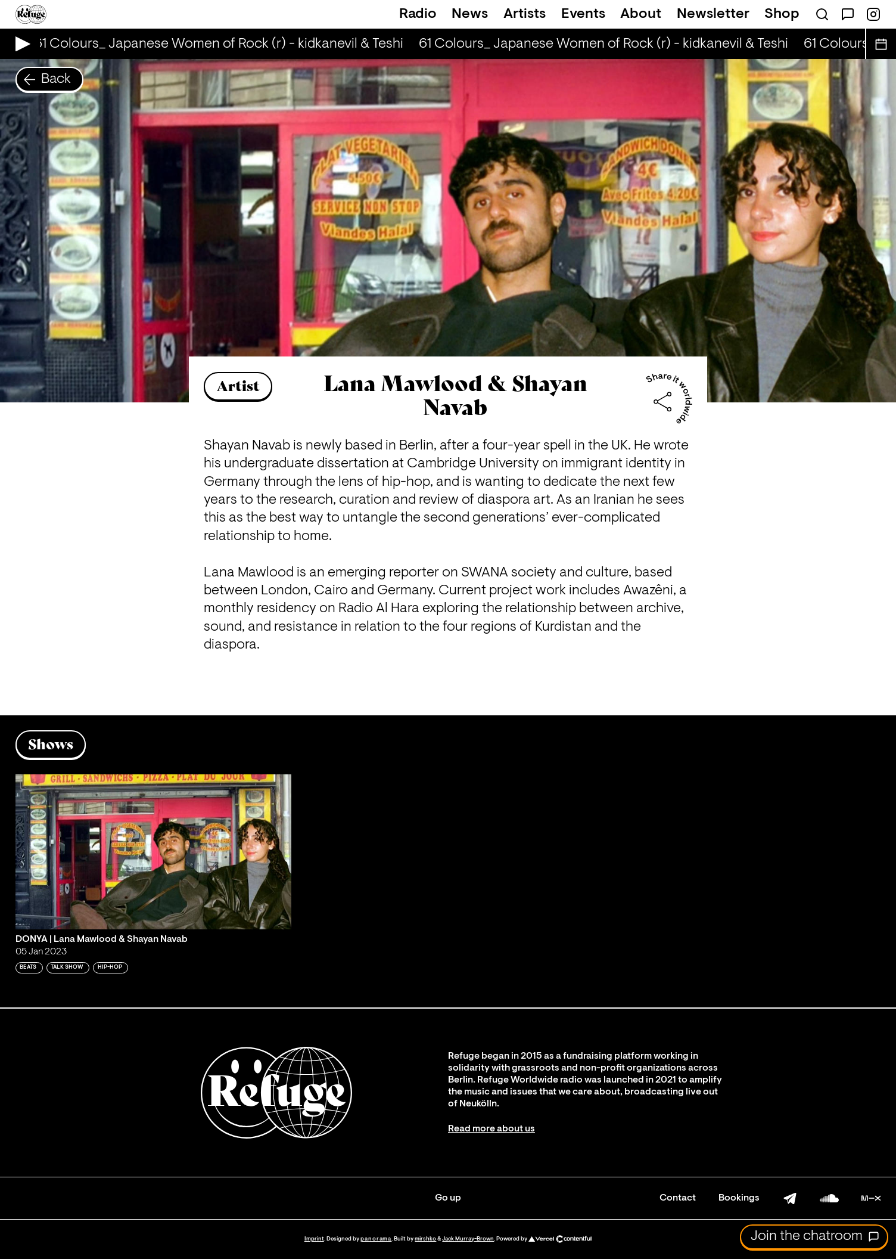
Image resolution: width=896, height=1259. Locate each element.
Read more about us (491, 1129)
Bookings (739, 1198)
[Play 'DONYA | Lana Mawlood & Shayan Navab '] (153, 851)
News (470, 14)
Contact (677, 1198)
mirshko (425, 1239)
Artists (524, 14)
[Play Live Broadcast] (20, 44)
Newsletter (713, 14)
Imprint (314, 1239)
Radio (418, 14)
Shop (781, 14)
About (640, 14)
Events (583, 14)
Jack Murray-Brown (468, 1239)
